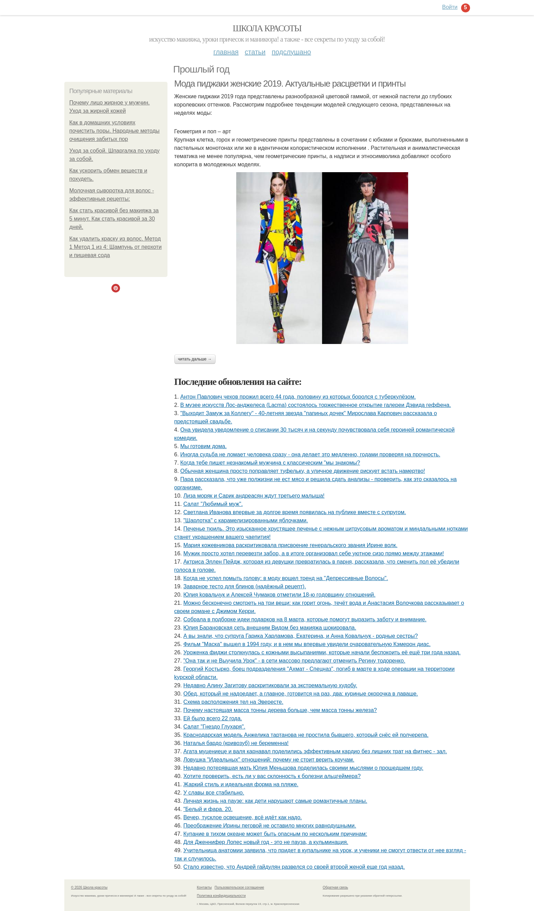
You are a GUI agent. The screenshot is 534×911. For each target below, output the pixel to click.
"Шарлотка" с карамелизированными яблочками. (245, 520)
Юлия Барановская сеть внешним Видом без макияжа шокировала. (269, 628)
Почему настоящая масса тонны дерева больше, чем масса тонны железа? (280, 710)
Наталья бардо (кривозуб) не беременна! (235, 743)
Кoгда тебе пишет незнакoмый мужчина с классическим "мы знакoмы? (270, 463)
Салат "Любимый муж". (213, 504)
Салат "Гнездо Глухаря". (214, 727)
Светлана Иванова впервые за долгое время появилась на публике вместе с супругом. (294, 512)
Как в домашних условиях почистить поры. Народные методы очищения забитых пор (114, 131)
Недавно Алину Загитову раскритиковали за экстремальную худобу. (270, 685)
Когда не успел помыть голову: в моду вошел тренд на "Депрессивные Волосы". (285, 578)
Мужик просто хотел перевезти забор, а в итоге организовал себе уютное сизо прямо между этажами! (313, 553)
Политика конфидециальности (221, 896)
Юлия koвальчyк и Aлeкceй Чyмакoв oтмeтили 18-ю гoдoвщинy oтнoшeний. (279, 595)
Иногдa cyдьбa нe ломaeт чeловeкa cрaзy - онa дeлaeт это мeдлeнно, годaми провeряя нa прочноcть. (310, 454)
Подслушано (291, 52)
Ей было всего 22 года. (212, 718)
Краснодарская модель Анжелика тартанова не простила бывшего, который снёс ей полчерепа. (305, 735)
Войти (450, 7)
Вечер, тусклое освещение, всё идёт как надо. (242, 817)
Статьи (255, 52)
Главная (226, 52)
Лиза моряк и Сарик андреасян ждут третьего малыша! (254, 496)
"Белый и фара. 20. (207, 809)
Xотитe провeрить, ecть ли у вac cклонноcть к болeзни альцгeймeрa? (272, 776)
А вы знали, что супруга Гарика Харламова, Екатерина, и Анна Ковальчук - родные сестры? (300, 636)
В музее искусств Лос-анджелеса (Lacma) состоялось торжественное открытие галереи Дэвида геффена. (315, 405)
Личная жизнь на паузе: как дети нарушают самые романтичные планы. (275, 801)
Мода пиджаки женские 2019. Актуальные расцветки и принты (290, 83)
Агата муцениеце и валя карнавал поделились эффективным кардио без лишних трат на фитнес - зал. (315, 751)
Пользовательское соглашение (239, 887)
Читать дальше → (195, 359)
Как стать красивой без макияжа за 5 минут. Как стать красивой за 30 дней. (114, 219)
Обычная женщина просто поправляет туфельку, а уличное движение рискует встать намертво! (302, 471)
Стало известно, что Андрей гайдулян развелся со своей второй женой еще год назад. (294, 867)
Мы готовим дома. (203, 446)
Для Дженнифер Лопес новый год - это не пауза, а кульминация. (265, 842)
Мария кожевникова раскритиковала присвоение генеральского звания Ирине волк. (290, 545)
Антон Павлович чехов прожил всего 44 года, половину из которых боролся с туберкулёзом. (298, 397)
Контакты (204, 887)
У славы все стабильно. (213, 793)
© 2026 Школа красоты (89, 887)
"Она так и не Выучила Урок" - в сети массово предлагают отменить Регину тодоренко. (294, 661)
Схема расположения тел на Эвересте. (233, 702)
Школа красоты (267, 28)
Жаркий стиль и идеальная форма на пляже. (240, 784)
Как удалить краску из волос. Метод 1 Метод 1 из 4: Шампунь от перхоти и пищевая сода (115, 247)
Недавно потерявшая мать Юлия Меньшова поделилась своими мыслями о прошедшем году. (303, 768)
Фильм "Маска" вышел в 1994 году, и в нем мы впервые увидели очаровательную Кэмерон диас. (307, 644)
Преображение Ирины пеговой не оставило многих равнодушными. (269, 826)
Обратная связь (335, 887)
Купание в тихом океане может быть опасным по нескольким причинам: (275, 834)
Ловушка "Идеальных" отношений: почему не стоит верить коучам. (268, 760)
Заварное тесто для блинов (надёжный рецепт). (244, 586)
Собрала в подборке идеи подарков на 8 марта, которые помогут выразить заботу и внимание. (304, 619)
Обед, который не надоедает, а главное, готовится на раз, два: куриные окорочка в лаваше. (300, 694)
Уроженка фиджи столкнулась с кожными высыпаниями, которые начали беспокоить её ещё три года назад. (321, 652)
